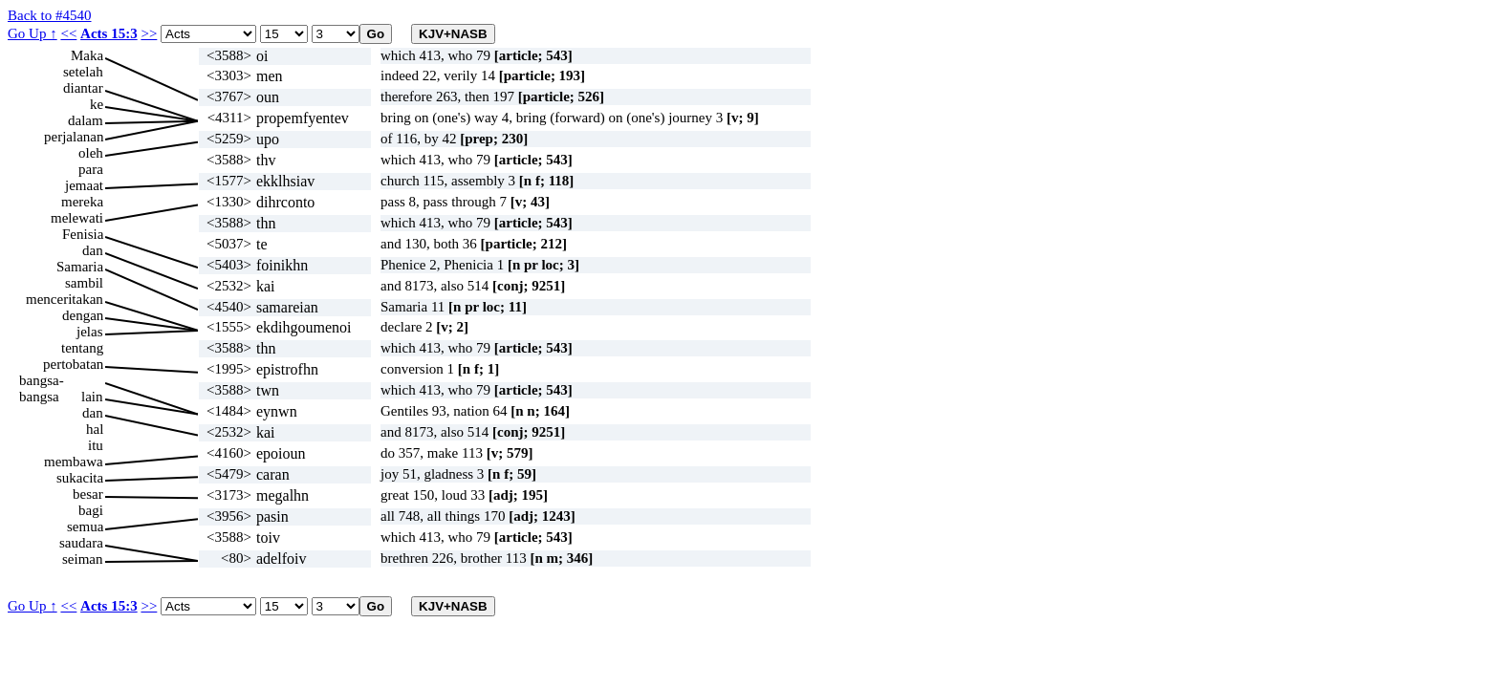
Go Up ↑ (32, 33)
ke (96, 104)
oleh (90, 153)
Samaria (79, 266)
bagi (90, 510)
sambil (84, 282)
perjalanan (73, 136)
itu (95, 445)
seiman (82, 559)
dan (92, 250)
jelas (89, 331)
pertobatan (73, 364)
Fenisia (82, 234)
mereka (82, 201)
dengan (82, 315)
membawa (73, 461)
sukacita (79, 477)
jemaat (84, 185)
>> (149, 33)
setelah (83, 71)
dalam (85, 120)
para (90, 169)
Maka (87, 55)
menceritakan (64, 299)
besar (88, 494)
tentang (82, 347)
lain (92, 396)
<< (68, 33)
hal (94, 429)
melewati (77, 218)
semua (85, 526)
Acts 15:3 (109, 33)
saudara (81, 542)
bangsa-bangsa (41, 381)
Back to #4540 (50, 15)
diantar (83, 88)
